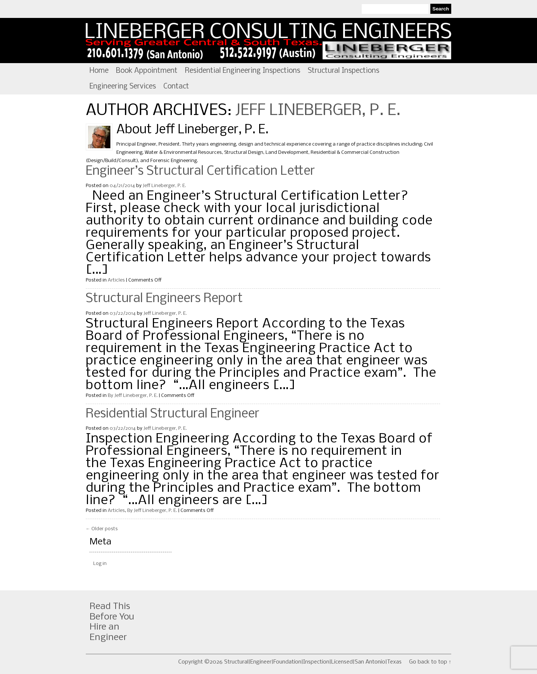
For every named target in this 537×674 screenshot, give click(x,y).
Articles (116, 280)
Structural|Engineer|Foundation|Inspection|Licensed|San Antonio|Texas (268, 40)
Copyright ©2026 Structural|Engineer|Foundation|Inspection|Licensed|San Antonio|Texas (290, 662)
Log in (100, 563)
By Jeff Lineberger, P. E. (133, 395)
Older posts (102, 529)
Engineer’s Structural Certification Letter (200, 171)
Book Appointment (147, 71)
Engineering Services (123, 86)
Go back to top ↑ (430, 662)
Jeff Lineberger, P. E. (318, 110)
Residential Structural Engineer (173, 414)
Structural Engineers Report (164, 298)
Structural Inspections (343, 71)
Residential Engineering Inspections (242, 71)
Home (99, 71)
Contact (176, 86)
